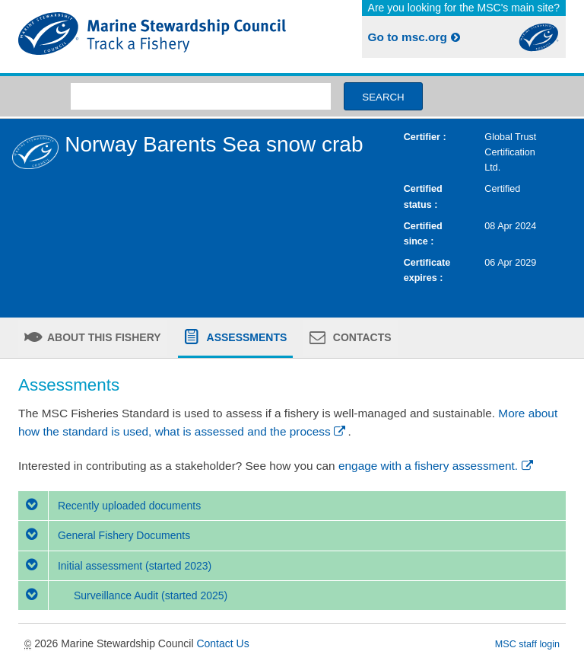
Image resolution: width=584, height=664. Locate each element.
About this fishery (103, 337)
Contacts (361, 337)
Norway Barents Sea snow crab (214, 144)
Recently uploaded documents (109, 505)
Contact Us (222, 643)
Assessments (245, 337)
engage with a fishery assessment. (436, 465)
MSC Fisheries (152, 36)
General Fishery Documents (104, 535)
